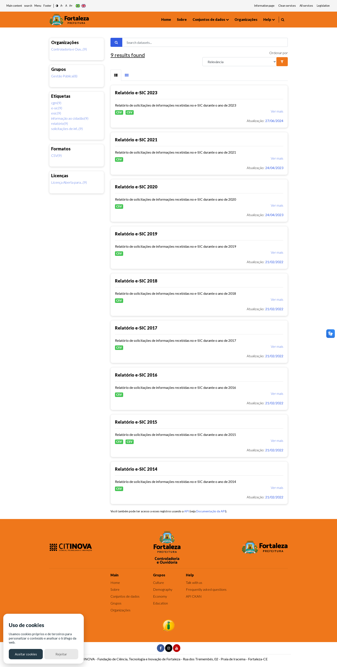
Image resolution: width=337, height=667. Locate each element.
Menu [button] (37, 5)
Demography (162, 589)
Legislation (323, 5)
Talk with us (194, 582)
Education (160, 603)
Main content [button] (14, 5)
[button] (57, 6)
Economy (160, 596)
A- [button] (61, 5)
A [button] (66, 5)
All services (306, 5)
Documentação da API (210, 511)
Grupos (115, 603)
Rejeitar (61, 654)
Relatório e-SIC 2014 (136, 469)
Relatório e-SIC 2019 (136, 233)
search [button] (28, 5)
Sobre (182, 19)
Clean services (287, 5)
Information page (264, 5)
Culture (158, 582)
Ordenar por (278, 53)
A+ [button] (70, 5)
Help (267, 19)
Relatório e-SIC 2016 (136, 374)
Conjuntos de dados (209, 19)
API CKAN (194, 596)
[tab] (115, 75)
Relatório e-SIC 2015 (136, 421)
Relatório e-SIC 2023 (136, 92)
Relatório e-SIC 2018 (136, 280)
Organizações (245, 19)
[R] (239, 61)
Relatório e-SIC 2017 (136, 327)
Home (166, 19)
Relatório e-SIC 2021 (136, 139)
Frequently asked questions (206, 589)
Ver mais (277, 111)
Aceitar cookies (26, 654)
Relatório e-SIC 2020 (136, 186)
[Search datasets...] (205, 42)
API (186, 511)
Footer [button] (47, 5)
